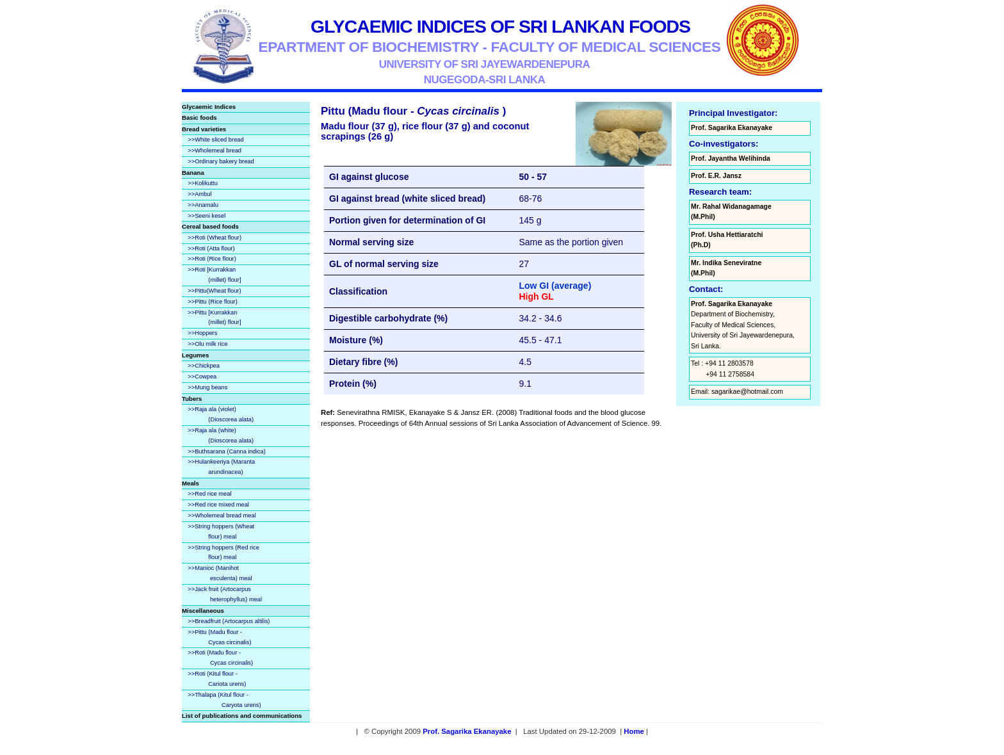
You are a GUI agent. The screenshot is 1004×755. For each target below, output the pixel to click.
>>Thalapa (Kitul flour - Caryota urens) (221, 700)
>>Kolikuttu (203, 183)
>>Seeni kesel (206, 216)
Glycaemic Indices (209, 106)
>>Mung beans (207, 387)
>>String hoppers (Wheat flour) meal (218, 531)
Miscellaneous (203, 610)
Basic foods (199, 117)
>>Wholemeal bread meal (221, 515)
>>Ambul (199, 194)
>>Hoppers (202, 333)
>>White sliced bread (215, 139)
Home (634, 731)
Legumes (195, 355)
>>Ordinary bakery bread (221, 161)
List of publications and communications (242, 715)
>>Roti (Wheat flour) (214, 237)
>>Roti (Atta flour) (211, 248)
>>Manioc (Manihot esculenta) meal (217, 573)
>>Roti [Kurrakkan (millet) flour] (211, 274)
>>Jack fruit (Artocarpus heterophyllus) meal (222, 594)
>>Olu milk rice (207, 344)
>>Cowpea (202, 376)
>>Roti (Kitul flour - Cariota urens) (214, 678)
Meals (190, 483)
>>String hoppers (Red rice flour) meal (220, 552)
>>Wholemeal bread (214, 150)
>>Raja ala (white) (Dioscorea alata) (218, 435)
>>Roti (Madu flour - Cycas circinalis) (217, 657)
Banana (193, 172)
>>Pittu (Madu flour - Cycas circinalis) (216, 637)
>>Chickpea (204, 365)
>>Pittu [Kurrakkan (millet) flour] (211, 317)
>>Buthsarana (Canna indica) (226, 451)
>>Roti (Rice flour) (212, 259)
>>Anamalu (203, 205)
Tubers (192, 398)
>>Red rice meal (209, 494)
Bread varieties (204, 129)
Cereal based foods (210, 226)
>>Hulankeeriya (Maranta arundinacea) (218, 467)
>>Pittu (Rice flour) (213, 301)
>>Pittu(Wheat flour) (214, 291)
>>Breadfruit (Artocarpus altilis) (229, 621)
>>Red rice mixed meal (218, 504)
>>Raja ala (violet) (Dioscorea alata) (218, 414)
